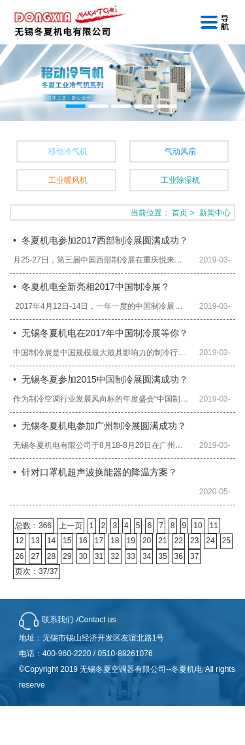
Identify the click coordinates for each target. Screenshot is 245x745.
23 (194, 540)
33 (131, 556)
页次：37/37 (36, 571)
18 (114, 540)
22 (178, 540)
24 (210, 540)
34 (146, 556)
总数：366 (33, 525)
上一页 (70, 525)
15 (67, 540)
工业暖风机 (68, 180)
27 (35, 556)
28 (51, 556)
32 (114, 556)
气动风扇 (180, 151)
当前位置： (150, 212)
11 (214, 525)
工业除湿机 (180, 180)
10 (197, 525)
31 (99, 556)
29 (67, 556)
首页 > (184, 212)
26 (19, 556)
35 (162, 556)
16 (82, 540)
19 (131, 540)
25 (226, 540)
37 (194, 556)
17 (99, 540)
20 (146, 540)
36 (178, 556)
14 (51, 540)
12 (19, 540)
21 (162, 540)
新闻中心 (215, 212)
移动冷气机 (68, 151)
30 (82, 556)
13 (35, 540)
